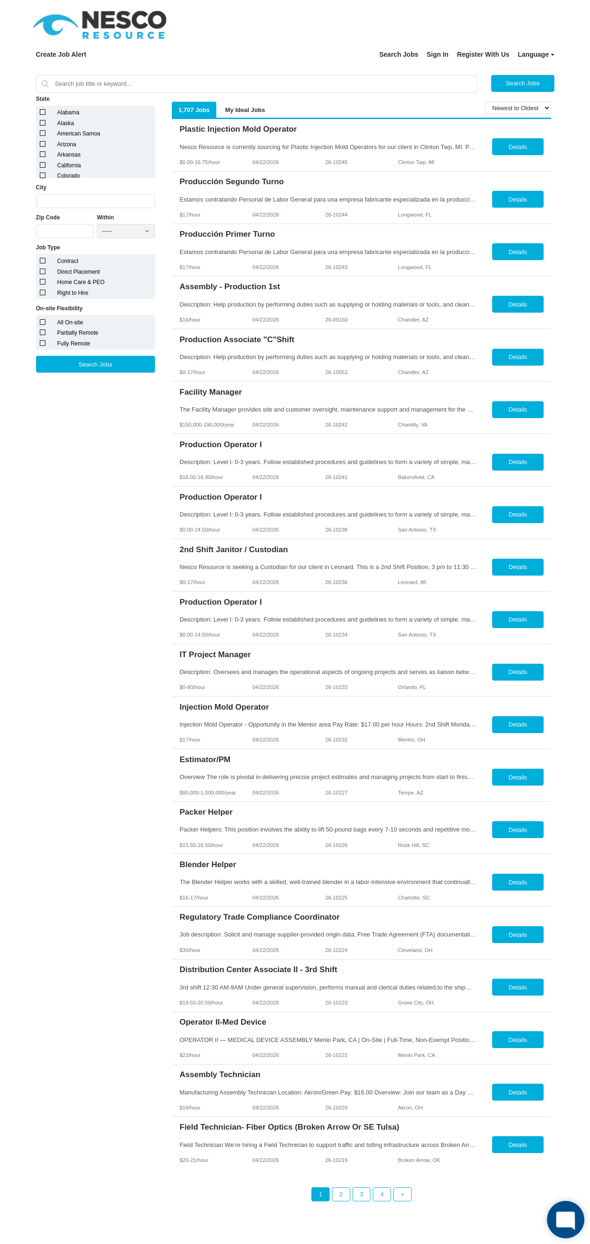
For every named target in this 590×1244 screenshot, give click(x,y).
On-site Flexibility (59, 308)
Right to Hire (72, 293)
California (69, 165)
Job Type (48, 247)
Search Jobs (398, 54)
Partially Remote (77, 333)
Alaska (65, 123)
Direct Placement (78, 272)
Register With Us (483, 54)
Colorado (68, 175)
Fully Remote (73, 343)
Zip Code (48, 217)
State (43, 99)
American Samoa (78, 133)
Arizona (66, 144)
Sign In (438, 54)
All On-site (70, 322)
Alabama (68, 112)
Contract (67, 261)
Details (518, 146)
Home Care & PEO (80, 282)
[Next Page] (402, 1194)
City (41, 187)
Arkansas (69, 154)
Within (105, 217)
